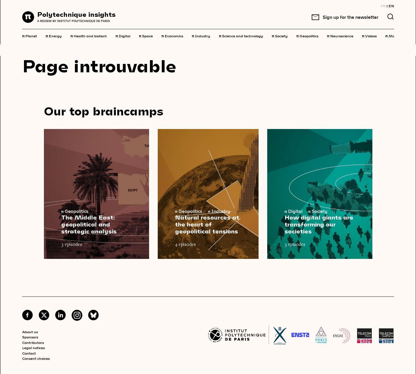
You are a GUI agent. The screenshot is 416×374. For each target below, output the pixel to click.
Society (280, 35)
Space (146, 35)
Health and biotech (88, 35)
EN (391, 6)
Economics (172, 35)
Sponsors (30, 337)
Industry (201, 35)
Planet (29, 35)
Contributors (33, 342)
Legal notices (33, 348)
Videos (369, 35)
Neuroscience (340, 35)
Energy (54, 35)
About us (30, 332)
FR (383, 6)
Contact (29, 353)
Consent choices (36, 358)
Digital (123, 35)
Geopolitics (307, 35)
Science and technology (241, 35)
